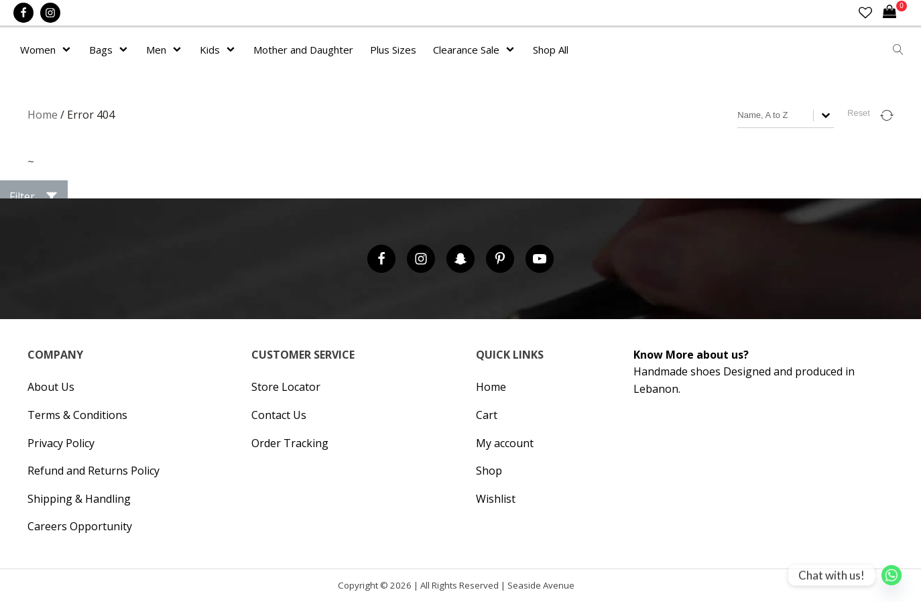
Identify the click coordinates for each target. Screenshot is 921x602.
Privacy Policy (61, 443)
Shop (489, 470)
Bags (101, 49)
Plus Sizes (393, 49)
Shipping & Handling (79, 498)
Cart (486, 415)
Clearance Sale (466, 49)
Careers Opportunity (79, 526)
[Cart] (895, 12)
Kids (210, 49)
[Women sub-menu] (69, 49)
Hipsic (582, 588)
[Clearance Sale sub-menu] (512, 49)
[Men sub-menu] (179, 49)
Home (42, 114)
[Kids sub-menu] (233, 49)
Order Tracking (289, 443)
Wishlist (495, 498)
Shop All (550, 49)
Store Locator (285, 386)
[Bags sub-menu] (126, 49)
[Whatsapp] (891, 575)
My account (505, 443)
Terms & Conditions (77, 415)
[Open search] (898, 50)
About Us (50, 386)
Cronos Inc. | (578, 588)
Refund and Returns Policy (93, 470)
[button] (34, 197)
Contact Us (278, 415)
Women (38, 49)
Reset (858, 113)
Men (156, 49)
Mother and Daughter (303, 49)
